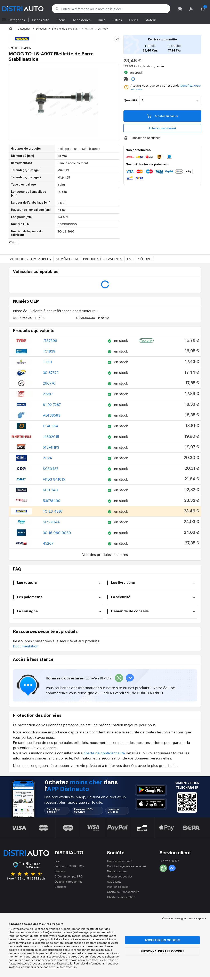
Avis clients (114, 881)
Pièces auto (40, 20)
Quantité (130, 100)
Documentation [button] (25, 646)
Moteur (150, 20)
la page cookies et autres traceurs (55, 967)
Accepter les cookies (162, 940)
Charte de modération (121, 897)
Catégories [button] (17, 20)
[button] (180, 8)
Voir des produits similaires (105, 554)
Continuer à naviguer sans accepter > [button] (184, 918)
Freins (133, 20)
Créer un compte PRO (69, 876)
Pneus (61, 20)
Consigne (61, 886)
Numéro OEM (67, 259)
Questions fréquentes (68, 881)
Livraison (60, 871)
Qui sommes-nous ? (119, 861)
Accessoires (81, 20)
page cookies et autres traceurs (68, 956)
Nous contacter (117, 871)
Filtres (117, 20)
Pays (57, 861)
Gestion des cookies (119, 876)
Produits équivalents (102, 259)
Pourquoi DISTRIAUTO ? (69, 866)
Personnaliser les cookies (162, 951)
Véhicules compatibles (30, 259)
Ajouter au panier (162, 116)
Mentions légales (117, 886)
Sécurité (146, 259)
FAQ (130, 259)
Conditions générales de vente (126, 866)
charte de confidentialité (104, 752)
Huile (101, 20)
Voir (14, 242)
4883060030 (29, 317)
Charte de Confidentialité (123, 891)
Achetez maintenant (162, 128)
